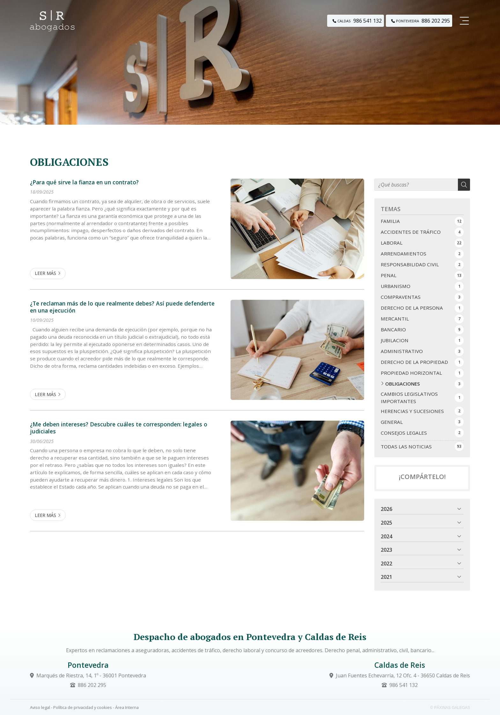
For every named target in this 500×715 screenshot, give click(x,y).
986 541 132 (403, 685)
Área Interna (127, 707)
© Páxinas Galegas (450, 707)
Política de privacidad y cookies (82, 707)
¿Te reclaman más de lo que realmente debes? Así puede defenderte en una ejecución (122, 307)
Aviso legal (40, 707)
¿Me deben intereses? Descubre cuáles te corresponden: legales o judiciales (118, 428)
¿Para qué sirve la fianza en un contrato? (84, 182)
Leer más (45, 273)
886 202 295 (92, 685)
